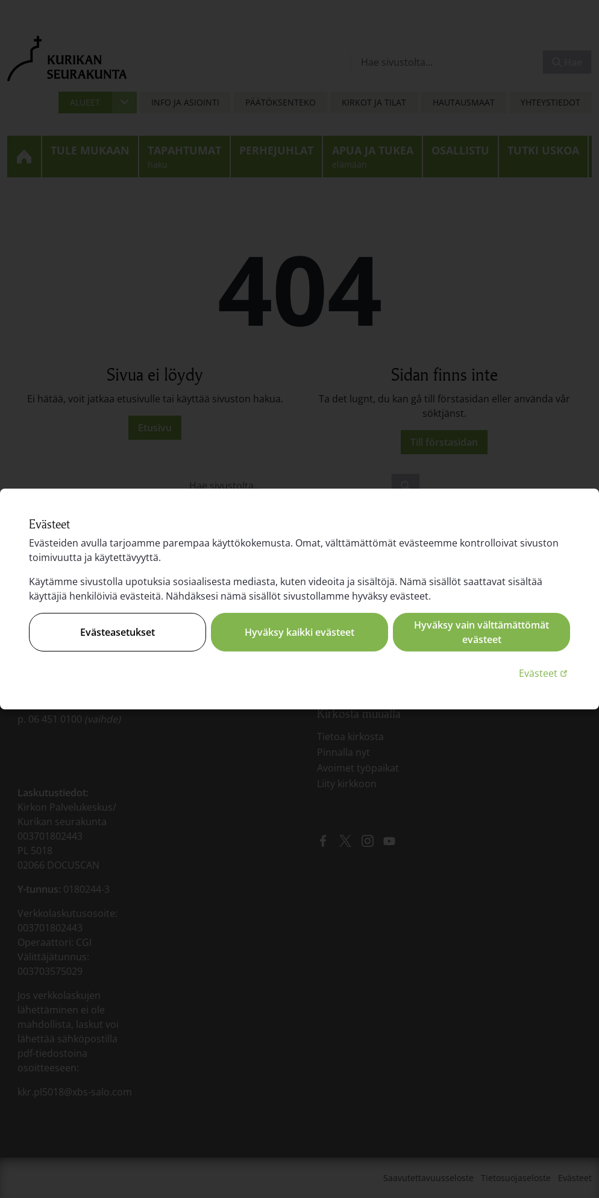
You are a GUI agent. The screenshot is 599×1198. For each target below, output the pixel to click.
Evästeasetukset (117, 632)
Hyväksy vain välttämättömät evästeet (481, 632)
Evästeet (544, 673)
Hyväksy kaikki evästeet (299, 632)
